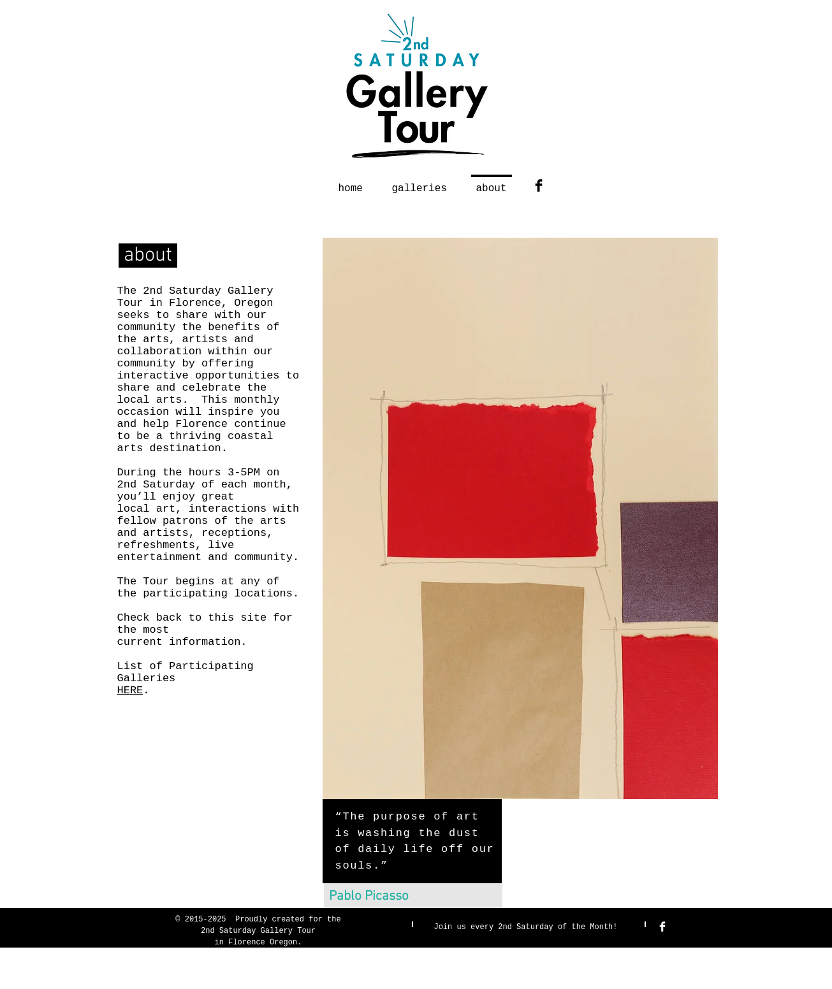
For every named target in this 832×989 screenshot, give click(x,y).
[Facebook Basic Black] (538, 185)
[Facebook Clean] (662, 926)
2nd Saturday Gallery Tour (258, 931)
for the (324, 919)
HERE (130, 690)
